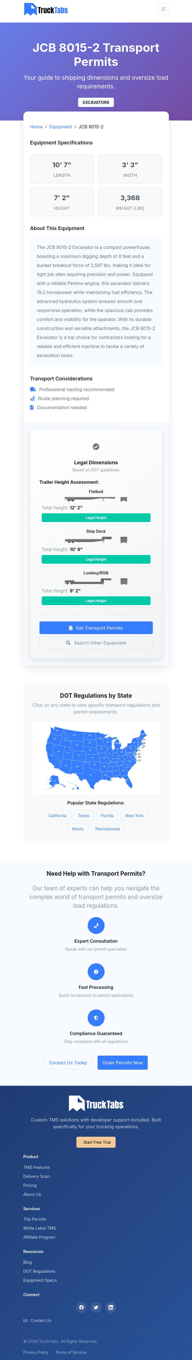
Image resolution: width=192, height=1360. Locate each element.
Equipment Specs (40, 1280)
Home (36, 127)
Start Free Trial (97, 1142)
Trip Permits (35, 1219)
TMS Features (36, 1167)
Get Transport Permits (96, 628)
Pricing (30, 1185)
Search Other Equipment (96, 643)
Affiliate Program (39, 1237)
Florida (107, 815)
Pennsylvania (107, 828)
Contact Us (40, 1320)
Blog (27, 1262)
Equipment (60, 127)
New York (134, 815)
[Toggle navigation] (163, 9)
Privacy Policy (36, 1352)
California (57, 815)
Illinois (77, 828)
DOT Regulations (39, 1271)
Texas (83, 815)
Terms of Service (70, 1352)
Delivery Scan (36, 1176)
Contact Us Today (68, 1062)
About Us (32, 1194)
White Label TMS (39, 1228)
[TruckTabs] (46, 9)
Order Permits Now (122, 1062)
